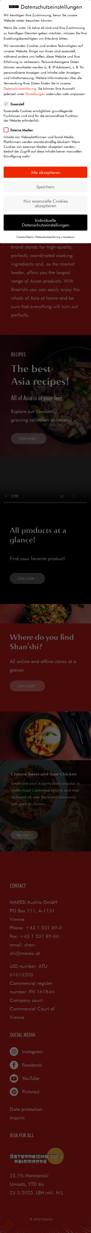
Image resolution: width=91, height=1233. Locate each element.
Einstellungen (35, 94)
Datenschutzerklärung (20, 88)
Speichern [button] (45, 186)
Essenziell (15, 103)
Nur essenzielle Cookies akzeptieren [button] (46, 203)
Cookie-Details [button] (25, 237)
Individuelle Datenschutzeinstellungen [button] (45, 222)
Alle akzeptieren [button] (45, 172)
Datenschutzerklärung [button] (47, 237)
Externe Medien (20, 129)
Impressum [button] (68, 237)
